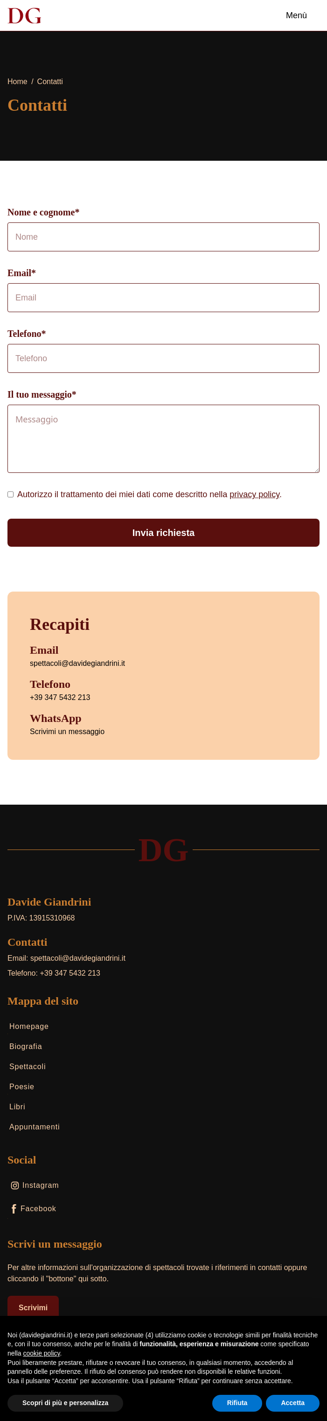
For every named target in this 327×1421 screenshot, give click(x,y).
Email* (21, 273)
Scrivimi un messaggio (67, 731)
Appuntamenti (33, 1129)
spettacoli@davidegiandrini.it (77, 663)
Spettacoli (26, 1068)
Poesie (21, 1088)
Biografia (24, 1048)
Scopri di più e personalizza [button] (65, 1403)
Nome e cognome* (43, 212)
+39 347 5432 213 (60, 697)
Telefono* (26, 333)
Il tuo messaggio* (42, 394)
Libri (16, 1108)
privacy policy (254, 494)
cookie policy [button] (41, 1353)
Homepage (28, 1028)
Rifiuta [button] (237, 1403)
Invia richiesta (163, 533)
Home (17, 82)
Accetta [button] (293, 1403)
